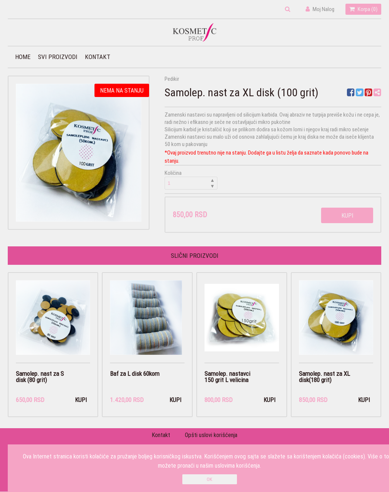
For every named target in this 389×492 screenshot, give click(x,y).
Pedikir (172, 78)
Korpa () (363, 9)
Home (23, 57)
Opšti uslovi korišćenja (211, 435)
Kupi (347, 215)
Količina (191, 179)
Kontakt (97, 57)
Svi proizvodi (58, 57)
